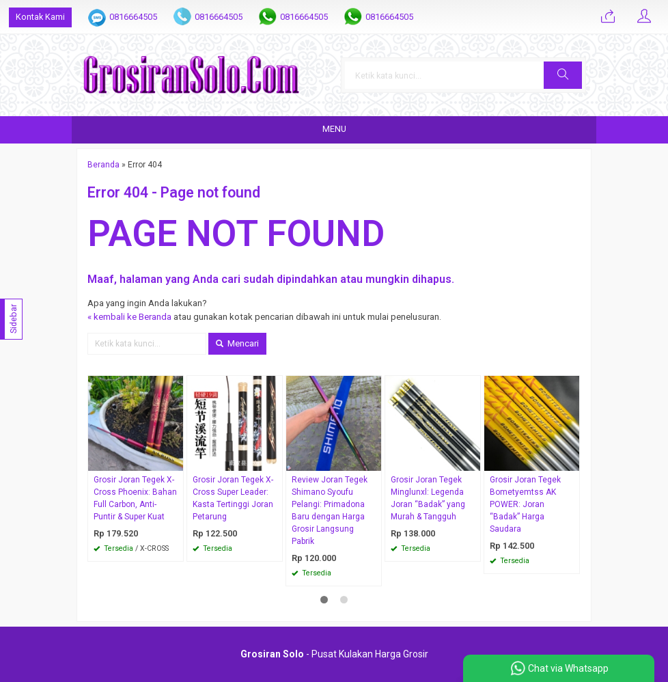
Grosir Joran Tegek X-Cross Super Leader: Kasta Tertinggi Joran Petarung (233, 498)
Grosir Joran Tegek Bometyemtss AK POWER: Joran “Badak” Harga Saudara (525, 504)
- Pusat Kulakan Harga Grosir (334, 654)
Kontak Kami (40, 17)
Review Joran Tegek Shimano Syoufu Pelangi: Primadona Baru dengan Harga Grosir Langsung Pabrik (329, 510)
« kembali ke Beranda (129, 317)
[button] (563, 75)
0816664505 (133, 17)
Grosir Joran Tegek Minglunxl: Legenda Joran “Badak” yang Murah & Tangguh (428, 498)
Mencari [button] (237, 343)
